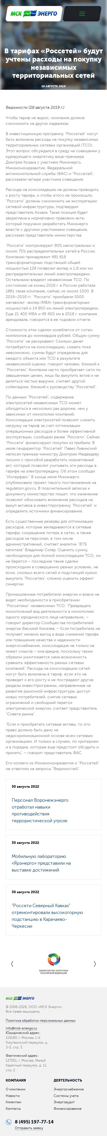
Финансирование (68, 1109)
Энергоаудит (64, 1102)
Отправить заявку (29, 1128)
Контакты (13, 1109)
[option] (53, 964)
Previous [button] (12, 964)
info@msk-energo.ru (21, 1028)
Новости (13, 1096)
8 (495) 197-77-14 (34, 1122)
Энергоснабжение (69, 1089)
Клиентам (13, 1102)
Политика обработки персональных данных (41, 1021)
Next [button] (95, 964)
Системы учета (66, 1096)
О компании (15, 1089)
